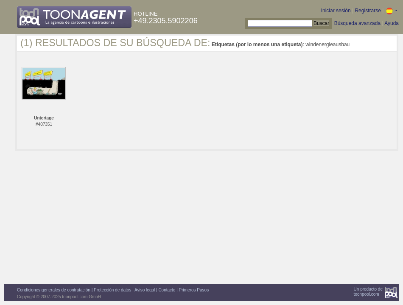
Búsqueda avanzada (357, 23)
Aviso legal (144, 290)
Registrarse (368, 11)
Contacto (166, 290)
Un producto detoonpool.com (368, 292)
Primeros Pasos (194, 290)
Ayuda (391, 23)
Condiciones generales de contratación (53, 290)
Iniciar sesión (336, 11)
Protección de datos (112, 290)
